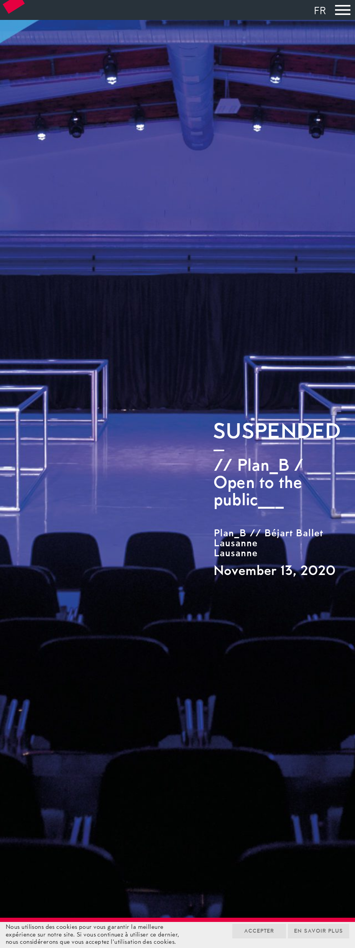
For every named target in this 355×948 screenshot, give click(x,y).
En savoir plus (318, 931)
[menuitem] (322, 12)
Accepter (259, 931)
